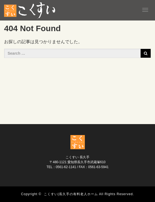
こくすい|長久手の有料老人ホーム (71, 194)
